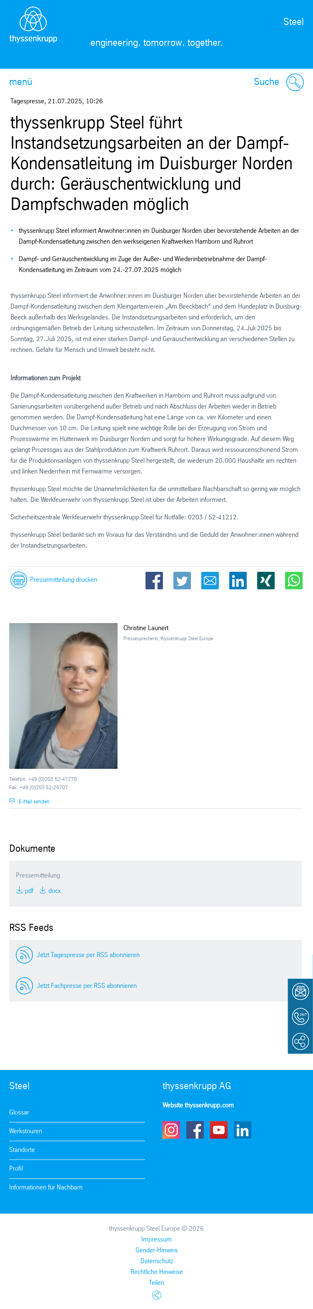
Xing (266, 580)
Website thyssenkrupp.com (198, 1105)
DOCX (54, 891)
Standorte (22, 1150)
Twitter (182, 580)
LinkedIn (238, 580)
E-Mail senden (34, 802)
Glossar (19, 1113)
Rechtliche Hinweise (156, 1272)
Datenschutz (156, 1261)
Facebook (154, 580)
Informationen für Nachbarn (46, 1187)
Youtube (219, 1130)
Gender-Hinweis (156, 1250)
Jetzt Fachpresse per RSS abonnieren (87, 986)
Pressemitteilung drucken (63, 580)
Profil (16, 1169)
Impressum (156, 1240)
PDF (28, 891)
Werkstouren (25, 1131)
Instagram (171, 1130)
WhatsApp (294, 580)
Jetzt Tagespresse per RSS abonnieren (88, 955)
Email (210, 580)
